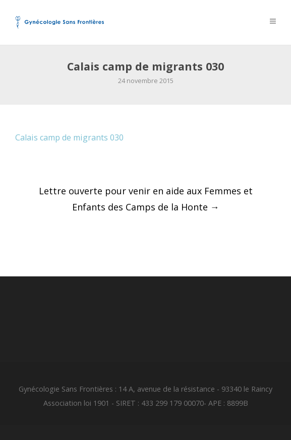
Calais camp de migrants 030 (69, 137)
